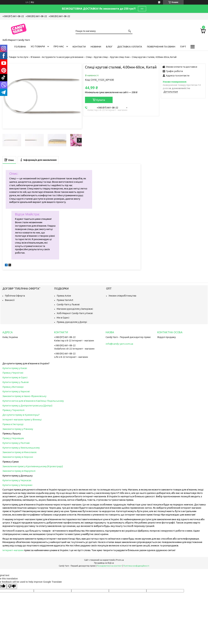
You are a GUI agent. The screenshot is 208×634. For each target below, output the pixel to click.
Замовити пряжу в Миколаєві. (19, 452)
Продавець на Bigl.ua (104, 563)
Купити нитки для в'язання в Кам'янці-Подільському (33, 400)
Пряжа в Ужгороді (12, 424)
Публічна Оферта (15, 295)
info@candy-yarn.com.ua (119, 343)
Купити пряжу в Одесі (14, 377)
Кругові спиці (101, 57)
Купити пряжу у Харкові (16, 391)
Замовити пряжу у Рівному (17, 429)
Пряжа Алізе (64, 295)
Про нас (58, 46)
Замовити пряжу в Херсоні (17, 457)
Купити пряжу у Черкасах (16, 480)
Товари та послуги (18, 57)
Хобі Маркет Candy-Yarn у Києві (75, 313)
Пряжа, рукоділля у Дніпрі (72, 322)
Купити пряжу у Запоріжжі (17, 485)
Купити (100, 100)
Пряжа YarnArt (65, 300)
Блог (109, 46)
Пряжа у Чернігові (12, 372)
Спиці (89, 57)
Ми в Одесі (63, 317)
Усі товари (38, 46)
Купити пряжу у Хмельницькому (21, 447)
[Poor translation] (12, 586)
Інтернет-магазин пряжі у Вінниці (22, 419)
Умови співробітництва (122, 295)
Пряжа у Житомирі (13, 386)
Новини (96, 46)
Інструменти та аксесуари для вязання (62, 57)
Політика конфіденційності (136, 566)
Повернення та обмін (161, 46)
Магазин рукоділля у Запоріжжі (75, 308)
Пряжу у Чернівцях (13, 438)
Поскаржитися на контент (109, 566)
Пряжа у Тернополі (13, 410)
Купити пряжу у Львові (15, 382)
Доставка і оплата (129, 46)
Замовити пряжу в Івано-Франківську (24, 396)
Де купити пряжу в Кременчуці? (21, 414)
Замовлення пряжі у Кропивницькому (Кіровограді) (32, 466)
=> (142, 8)
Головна (20, 46)
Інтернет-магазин (12, 550)
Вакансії (9, 300)
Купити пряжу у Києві (14, 368)
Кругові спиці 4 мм (120, 57)
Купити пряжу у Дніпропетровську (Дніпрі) (27, 405)
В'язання (35, 57)
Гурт (183, 46)
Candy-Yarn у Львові (68, 304)
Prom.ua (120, 560)
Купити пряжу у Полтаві (16, 443)
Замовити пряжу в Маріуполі (18, 470)
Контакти (79, 46)
